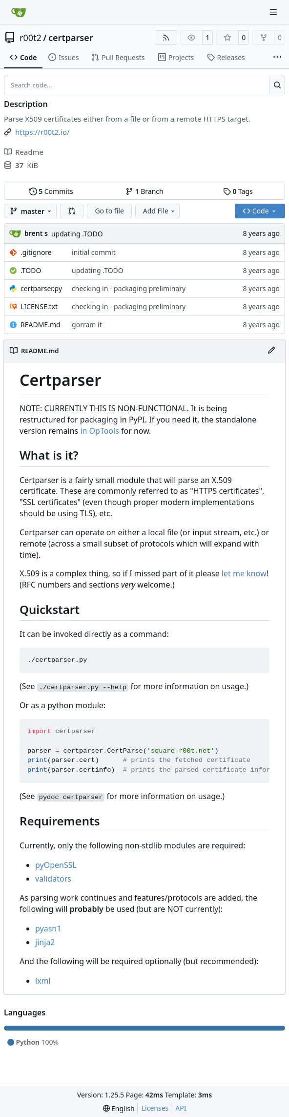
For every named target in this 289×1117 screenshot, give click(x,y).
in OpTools (99, 430)
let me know (244, 573)
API (180, 1108)
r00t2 (30, 37)
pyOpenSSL (56, 865)
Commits (51, 191)
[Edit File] (271, 350)
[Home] (18, 12)
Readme (23, 152)
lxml (43, 980)
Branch (144, 191)
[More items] (277, 57)
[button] (71, 211)
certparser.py (41, 288)
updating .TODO (77, 233)
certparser (70, 37)
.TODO (31, 270)
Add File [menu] (159, 210)
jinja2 (45, 942)
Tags (238, 191)
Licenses (155, 1108)
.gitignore (36, 252)
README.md (41, 324)
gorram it (87, 324)
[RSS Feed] (166, 37)
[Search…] (277, 85)
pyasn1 (48, 928)
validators (53, 878)
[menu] (119, 1108)
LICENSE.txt (39, 306)
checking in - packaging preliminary (129, 288)
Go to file (109, 210)
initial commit (94, 252)
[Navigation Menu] (274, 12)
